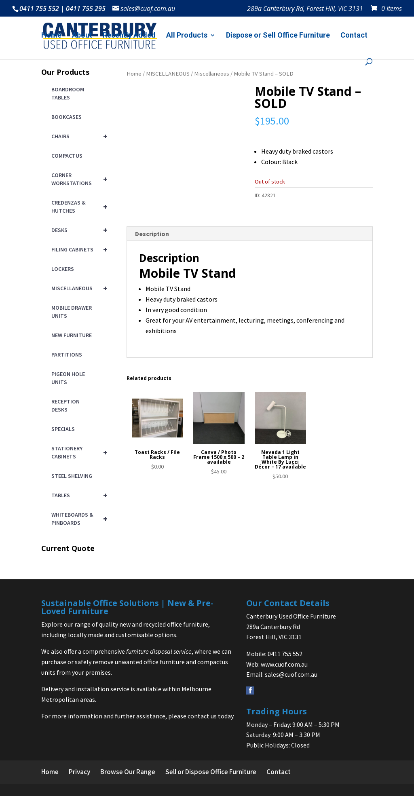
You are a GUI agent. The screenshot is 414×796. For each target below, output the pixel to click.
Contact (354, 35)
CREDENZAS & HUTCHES (77, 206)
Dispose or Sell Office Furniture (278, 35)
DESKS (77, 230)
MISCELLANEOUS (168, 73)
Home (51, 35)
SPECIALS (63, 429)
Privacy (79, 771)
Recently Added (129, 35)
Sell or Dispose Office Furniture (210, 771)
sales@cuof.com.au (291, 674)
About (82, 35)
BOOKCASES (66, 116)
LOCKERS (62, 268)
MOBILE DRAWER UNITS (71, 311)
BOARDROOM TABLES (67, 93)
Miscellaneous (211, 73)
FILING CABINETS (77, 249)
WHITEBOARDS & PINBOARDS (77, 518)
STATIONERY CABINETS (77, 452)
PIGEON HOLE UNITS (68, 378)
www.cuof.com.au (284, 664)
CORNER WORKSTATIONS (77, 179)
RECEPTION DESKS (65, 405)
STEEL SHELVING (71, 475)
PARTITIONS (66, 354)
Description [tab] (152, 234)
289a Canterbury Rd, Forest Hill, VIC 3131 (305, 9)
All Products (186, 35)
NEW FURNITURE (71, 335)
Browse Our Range (127, 771)
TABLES (77, 495)
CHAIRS (77, 136)
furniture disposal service (159, 651)
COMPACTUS (66, 155)
